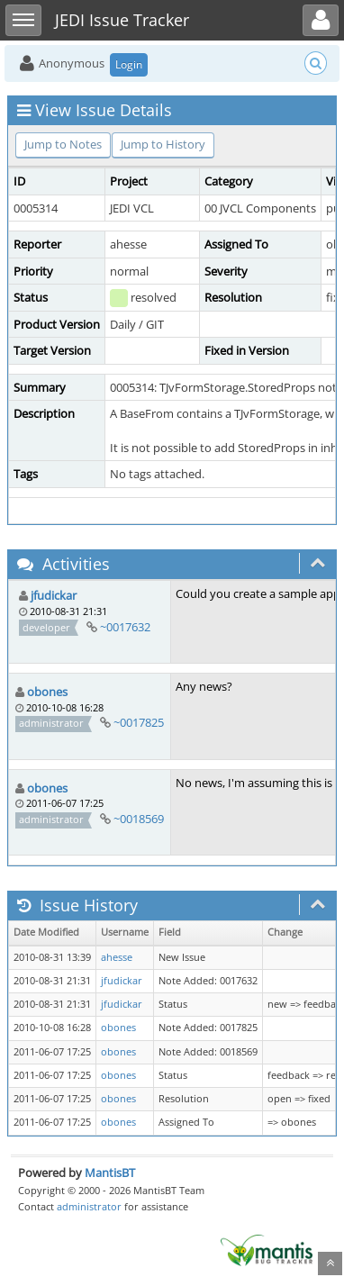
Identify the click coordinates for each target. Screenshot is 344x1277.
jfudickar (54, 595)
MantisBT (110, 1172)
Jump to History (163, 144)
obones (47, 692)
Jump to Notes (63, 144)
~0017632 (125, 627)
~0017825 (138, 722)
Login (128, 64)
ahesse (116, 957)
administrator (89, 1206)
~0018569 (138, 819)
